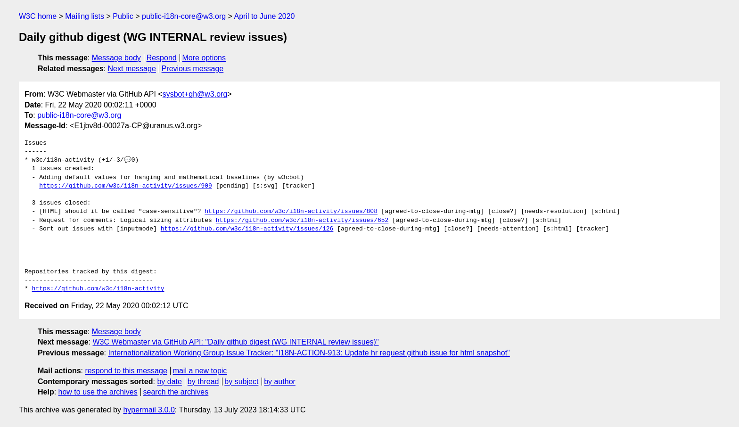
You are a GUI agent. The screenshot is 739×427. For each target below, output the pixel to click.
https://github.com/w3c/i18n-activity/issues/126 (247, 229)
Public (123, 16)
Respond (162, 58)
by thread (203, 382)
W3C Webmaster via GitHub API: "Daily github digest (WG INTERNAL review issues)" (236, 342)
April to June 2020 (264, 16)
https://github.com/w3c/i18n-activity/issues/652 (302, 220)
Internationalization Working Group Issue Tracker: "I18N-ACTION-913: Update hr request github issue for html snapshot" (308, 353)
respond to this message (126, 371)
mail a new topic (200, 371)
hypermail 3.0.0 (148, 410)
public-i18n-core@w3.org (184, 16)
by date (169, 382)
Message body (116, 58)
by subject (241, 382)
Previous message (193, 69)
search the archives (176, 392)
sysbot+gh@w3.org (195, 94)
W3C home (38, 16)
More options (204, 58)
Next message (132, 69)
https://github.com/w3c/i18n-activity (98, 289)
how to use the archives (98, 392)
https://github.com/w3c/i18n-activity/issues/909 (125, 186)
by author (280, 382)
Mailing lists (84, 16)
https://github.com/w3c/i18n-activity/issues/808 (291, 211)
